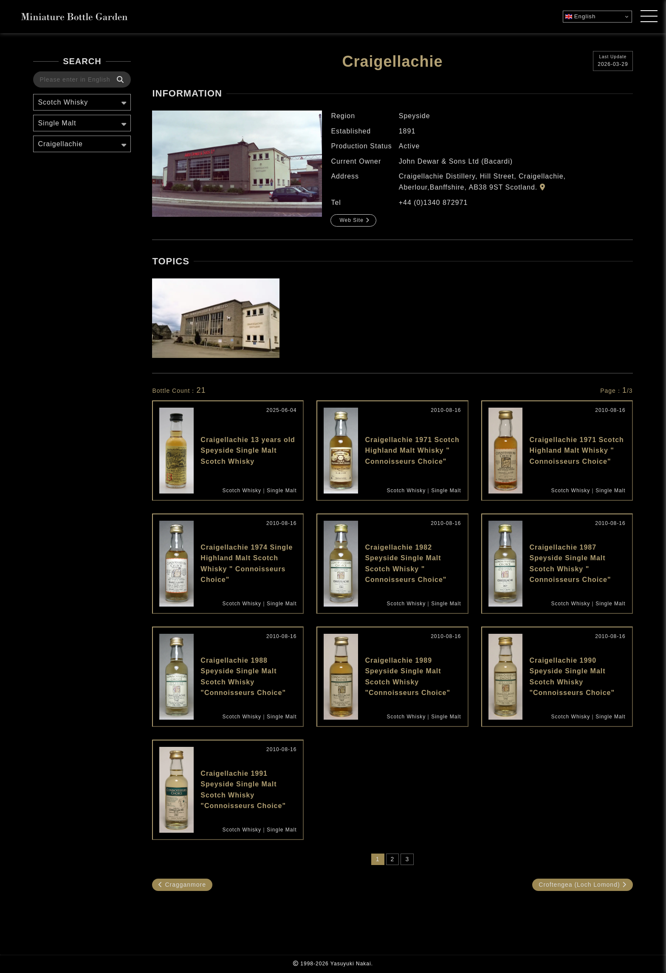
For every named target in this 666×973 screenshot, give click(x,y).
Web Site (354, 220)
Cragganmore (182, 884)
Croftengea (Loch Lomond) (582, 884)
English (580, 16)
